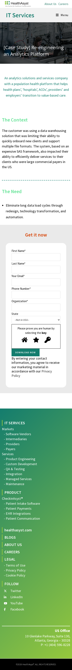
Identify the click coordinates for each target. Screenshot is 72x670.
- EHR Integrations (17, 513)
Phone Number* (36, 293)
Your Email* (36, 280)
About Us (50, 4)
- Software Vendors (17, 434)
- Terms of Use (14, 565)
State (36, 318)
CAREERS (12, 551)
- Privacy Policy (15, 570)
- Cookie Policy (14, 575)
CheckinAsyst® (12, 498)
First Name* (36, 255)
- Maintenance (14, 484)
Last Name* (36, 268)
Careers (63, 4)
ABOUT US (13, 544)
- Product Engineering (19, 459)
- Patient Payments (17, 508)
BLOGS (10, 537)
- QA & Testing (14, 469)
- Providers (12, 444)
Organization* (36, 305)
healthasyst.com (18, 530)
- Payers (9, 449)
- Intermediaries (15, 439)
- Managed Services (18, 479)
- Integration (13, 474)
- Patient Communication (22, 518)
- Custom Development (20, 464)
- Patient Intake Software (22, 503)
